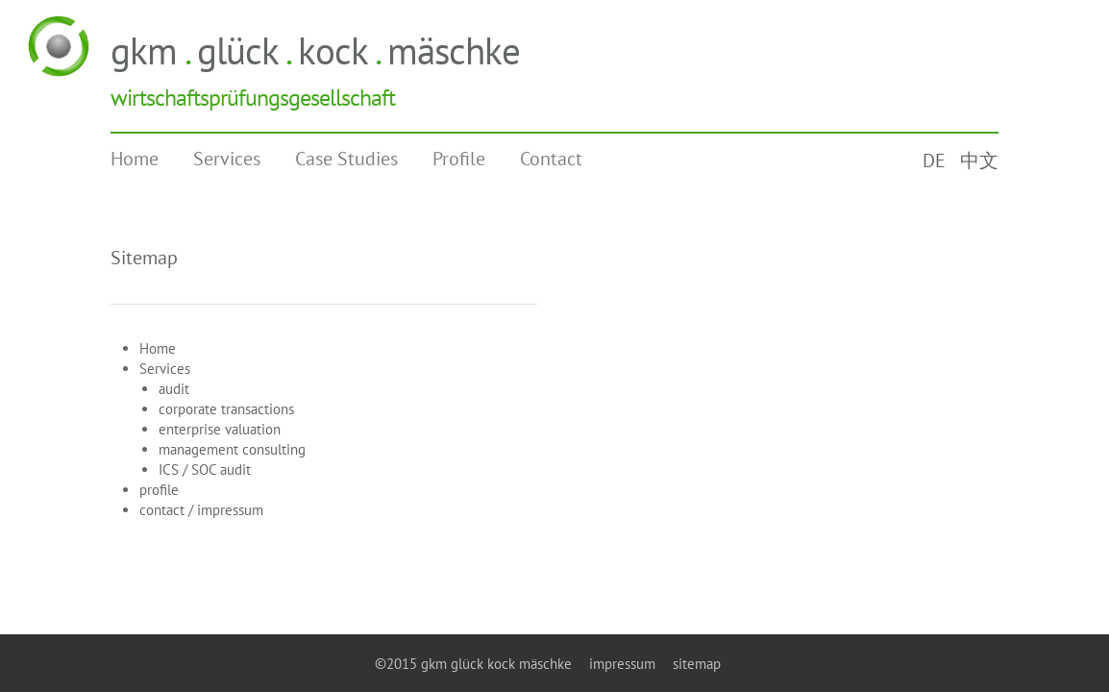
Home (135, 158)
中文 (979, 160)
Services (226, 158)
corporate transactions (226, 409)
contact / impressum (201, 510)
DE (934, 160)
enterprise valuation (220, 429)
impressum (622, 664)
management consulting (232, 449)
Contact (551, 158)
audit (174, 389)
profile (159, 490)
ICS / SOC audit (205, 469)
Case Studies (346, 158)
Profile (458, 158)
